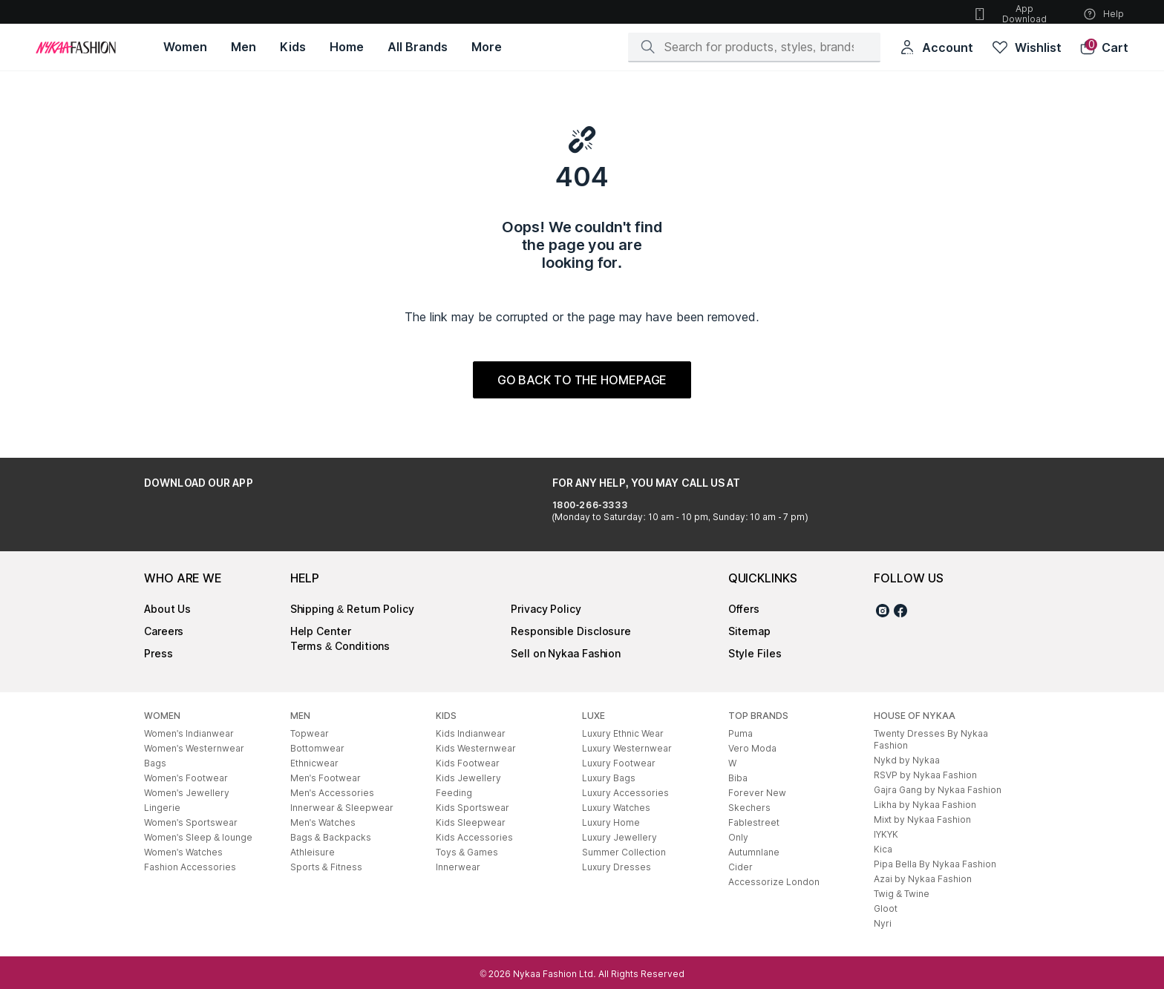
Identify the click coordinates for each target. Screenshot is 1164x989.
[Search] (759, 47)
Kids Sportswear (472, 807)
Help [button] (1103, 14)
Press (158, 653)
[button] (1103, 47)
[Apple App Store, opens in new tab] (283, 516)
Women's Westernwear (194, 748)
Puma (740, 733)
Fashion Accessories (190, 867)
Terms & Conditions (340, 646)
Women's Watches (183, 852)
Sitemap (749, 631)
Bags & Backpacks (330, 837)
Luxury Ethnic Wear (623, 733)
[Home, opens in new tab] (347, 47)
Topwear (309, 733)
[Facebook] (900, 613)
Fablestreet (753, 822)
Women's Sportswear (191, 822)
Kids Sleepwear (471, 822)
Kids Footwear (468, 763)
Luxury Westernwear (627, 748)
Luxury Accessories (625, 792)
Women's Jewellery (186, 792)
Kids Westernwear (476, 748)
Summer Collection (624, 852)
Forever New (757, 792)
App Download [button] (1009, 13)
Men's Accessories (332, 792)
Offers (743, 608)
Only (738, 837)
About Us (167, 608)
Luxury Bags (608, 777)
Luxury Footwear (618, 763)
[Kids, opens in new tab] (293, 47)
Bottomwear (317, 748)
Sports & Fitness (326, 867)
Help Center (320, 631)
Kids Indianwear (471, 733)
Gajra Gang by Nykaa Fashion (937, 789)
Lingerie (162, 807)
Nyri (883, 923)
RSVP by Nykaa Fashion (925, 775)
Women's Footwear (186, 777)
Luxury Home (611, 822)
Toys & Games (467, 852)
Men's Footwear (325, 777)
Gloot (885, 908)
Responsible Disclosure (571, 631)
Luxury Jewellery (619, 837)
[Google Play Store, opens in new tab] (185, 516)
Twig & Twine (901, 893)
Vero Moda (752, 748)
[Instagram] (883, 613)
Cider (740, 867)
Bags (155, 763)
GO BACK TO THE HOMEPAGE (582, 379)
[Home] (76, 47)
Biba (738, 777)
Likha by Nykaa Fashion (925, 804)
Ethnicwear (314, 763)
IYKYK (886, 834)
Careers (163, 631)
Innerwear (458, 867)
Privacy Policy (546, 608)
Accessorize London (774, 881)
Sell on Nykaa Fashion (566, 653)
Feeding (454, 792)
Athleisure (312, 852)
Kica (883, 849)
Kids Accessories (474, 837)
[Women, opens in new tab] (185, 47)
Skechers (749, 807)
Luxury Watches (616, 807)
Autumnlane (753, 852)
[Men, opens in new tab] (243, 47)
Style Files (755, 653)
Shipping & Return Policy (352, 608)
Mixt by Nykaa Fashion (922, 819)
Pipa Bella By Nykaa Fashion (935, 864)
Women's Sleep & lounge (198, 837)
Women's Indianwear (189, 733)
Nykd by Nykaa (907, 760)
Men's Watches (323, 822)
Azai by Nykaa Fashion (923, 878)
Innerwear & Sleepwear (341, 807)
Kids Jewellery (468, 777)
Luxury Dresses (616, 867)
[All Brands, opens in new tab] (418, 47)
